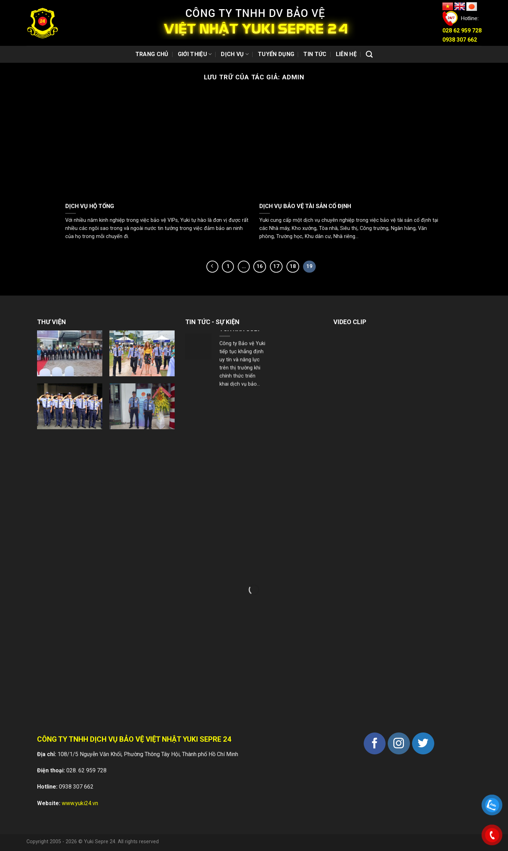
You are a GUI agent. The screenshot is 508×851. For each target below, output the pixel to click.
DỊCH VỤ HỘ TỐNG (89, 206)
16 (259, 266)
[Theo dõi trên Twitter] (423, 744)
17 (276, 266)
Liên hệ (346, 54)
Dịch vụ (235, 54)
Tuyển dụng (276, 54)
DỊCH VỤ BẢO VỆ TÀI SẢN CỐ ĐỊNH (305, 206)
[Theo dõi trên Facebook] (375, 744)
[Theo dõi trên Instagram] (399, 744)
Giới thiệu (195, 54)
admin (293, 77)
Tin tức (314, 54)
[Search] (369, 54)
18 (293, 266)
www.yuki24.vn (80, 803)
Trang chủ (152, 54)
